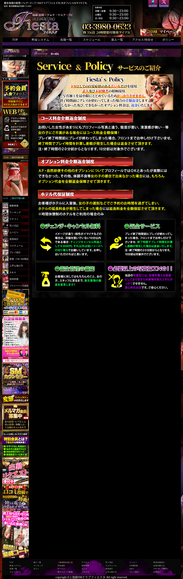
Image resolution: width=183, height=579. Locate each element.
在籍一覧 (66, 39)
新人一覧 (117, 39)
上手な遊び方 (111, 572)
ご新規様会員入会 (65, 562)
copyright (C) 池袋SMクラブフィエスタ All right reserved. (91, 577)
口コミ (36, 569)
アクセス (85, 562)
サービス (61, 569)
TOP (15, 39)
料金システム (40, 39)
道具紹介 (109, 569)
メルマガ (85, 572)
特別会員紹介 (159, 562)
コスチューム (111, 565)
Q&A (132, 569)
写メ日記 (109, 562)
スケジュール (91, 39)
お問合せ (157, 572)
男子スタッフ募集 (65, 572)
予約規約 (61, 565)
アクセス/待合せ (142, 39)
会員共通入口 (159, 565)
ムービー (133, 562)
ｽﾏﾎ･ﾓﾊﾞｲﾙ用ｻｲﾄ (160, 569)
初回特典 (85, 565)
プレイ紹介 (134, 572)
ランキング (38, 565)
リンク (84, 569)
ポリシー (168, 39)
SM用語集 (134, 565)
